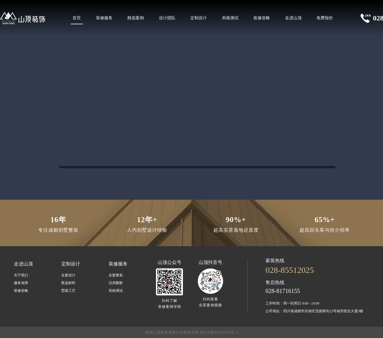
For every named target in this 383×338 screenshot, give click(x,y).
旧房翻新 (116, 283)
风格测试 (230, 18)
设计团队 (167, 18)
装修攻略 (261, 18)
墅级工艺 (68, 291)
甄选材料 (68, 283)
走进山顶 (293, 18)
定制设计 (198, 18)
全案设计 (68, 275)
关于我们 (21, 275)
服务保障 (21, 283)
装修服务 (104, 18)
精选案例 (135, 18)
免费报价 (324, 18)
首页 (77, 18)
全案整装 (116, 275)
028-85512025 (289, 270)
